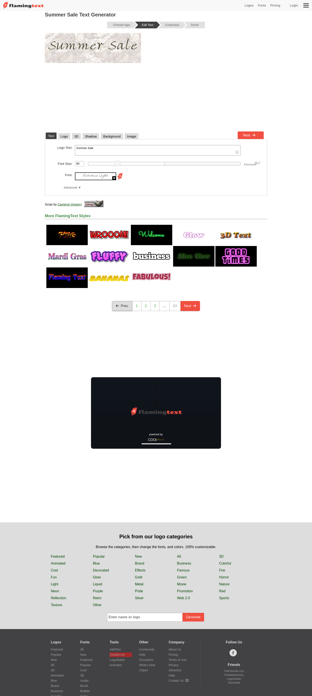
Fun (54, 577)
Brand (139, 563)
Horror (224, 577)
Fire (222, 570)
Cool (54, 570)
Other (97, 605)
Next (249, 135)
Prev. (122, 306)
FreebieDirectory (234, 675)
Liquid (97, 584)
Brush (84, 686)
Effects (140, 570)
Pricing (275, 5)
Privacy (174, 665)
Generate (193, 617)
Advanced (70, 187)
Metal (139, 584)
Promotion (185, 591)
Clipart (143, 670)
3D (221, 556)
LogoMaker (117, 660)
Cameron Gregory (69, 204)
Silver (139, 598)
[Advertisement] (156, 97)
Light (54, 584)
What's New (147, 665)
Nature (224, 584)
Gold (138, 577)
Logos (249, 5)
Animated (58, 563)
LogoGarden (234, 678)
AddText (115, 649)
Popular (99, 556)
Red (222, 591)
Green (182, 577)
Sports (224, 598)
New (138, 556)
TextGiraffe (234, 682)
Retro (97, 598)
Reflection (58, 598)
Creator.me (117, 654)
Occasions (146, 660)
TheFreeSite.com (234, 671)
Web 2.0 (183, 598)
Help (142, 654)
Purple (98, 591)
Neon (55, 591)
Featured (58, 556)
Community (146, 649)
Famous (183, 570)
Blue (96, 563)
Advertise (175, 670)
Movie (181, 584)
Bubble (85, 691)
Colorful (225, 563)
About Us (175, 649)
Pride (139, 591)
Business (184, 563)
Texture (56, 605)
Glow (97, 577)
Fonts (262, 5)
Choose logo (121, 25)
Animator (116, 665)
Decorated (101, 570)
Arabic (84, 680)
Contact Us (178, 680)
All (179, 556)
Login (294, 5)
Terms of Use (177, 660)
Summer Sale (157, 150)
